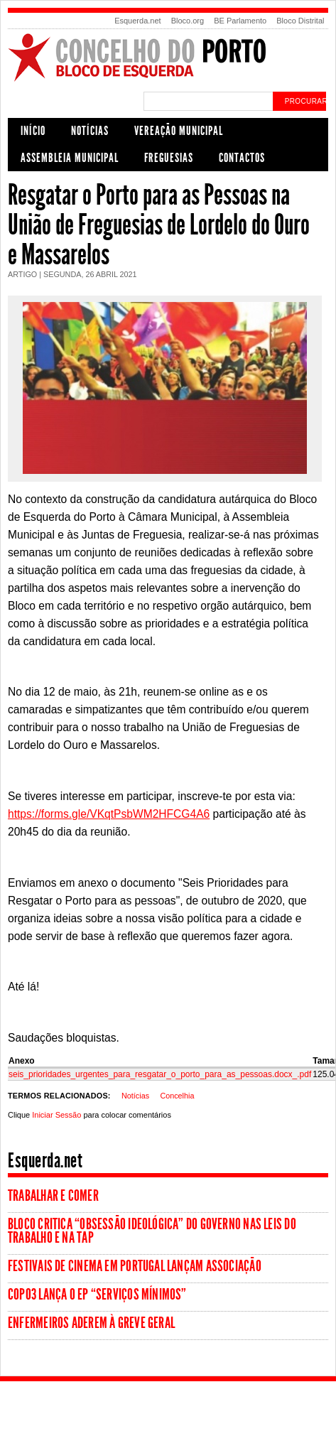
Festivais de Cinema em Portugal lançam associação (134, 1266)
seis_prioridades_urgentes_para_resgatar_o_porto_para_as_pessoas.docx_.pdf (160, 1074)
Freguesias (168, 158)
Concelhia (177, 1095)
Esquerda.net (137, 20)
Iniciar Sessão (56, 1115)
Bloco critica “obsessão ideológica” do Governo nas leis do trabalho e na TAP (152, 1231)
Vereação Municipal (178, 131)
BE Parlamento (240, 20)
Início (33, 131)
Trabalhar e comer (53, 1196)
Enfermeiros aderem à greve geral (91, 1323)
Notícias (90, 131)
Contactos (242, 158)
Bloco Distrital (300, 20)
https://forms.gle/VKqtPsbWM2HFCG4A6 (109, 814)
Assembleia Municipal (70, 158)
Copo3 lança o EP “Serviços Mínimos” (97, 1294)
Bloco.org (187, 20)
